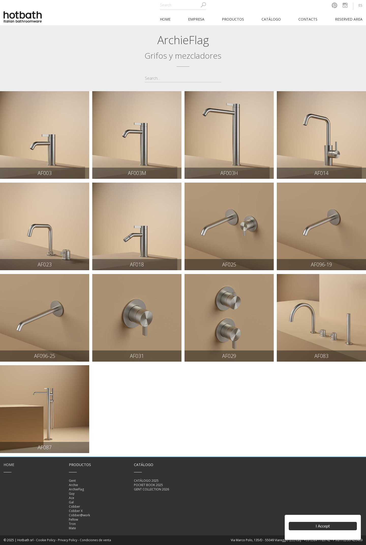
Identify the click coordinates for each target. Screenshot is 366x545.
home (165, 19)
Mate (72, 528)
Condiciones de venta (95, 540)
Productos (233, 19)
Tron (72, 524)
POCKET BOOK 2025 (148, 485)
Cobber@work (79, 515)
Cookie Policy (45, 540)
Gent (72, 480)
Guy (71, 493)
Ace (71, 498)
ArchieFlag (76, 489)
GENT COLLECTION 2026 (151, 489)
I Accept (323, 526)
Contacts (307, 19)
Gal (71, 502)
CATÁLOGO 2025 (146, 480)
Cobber (74, 506)
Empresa (196, 19)
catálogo (271, 19)
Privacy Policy (67, 540)
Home (9, 464)
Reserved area (348, 19)
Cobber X (76, 511)
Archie (73, 485)
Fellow (73, 519)
